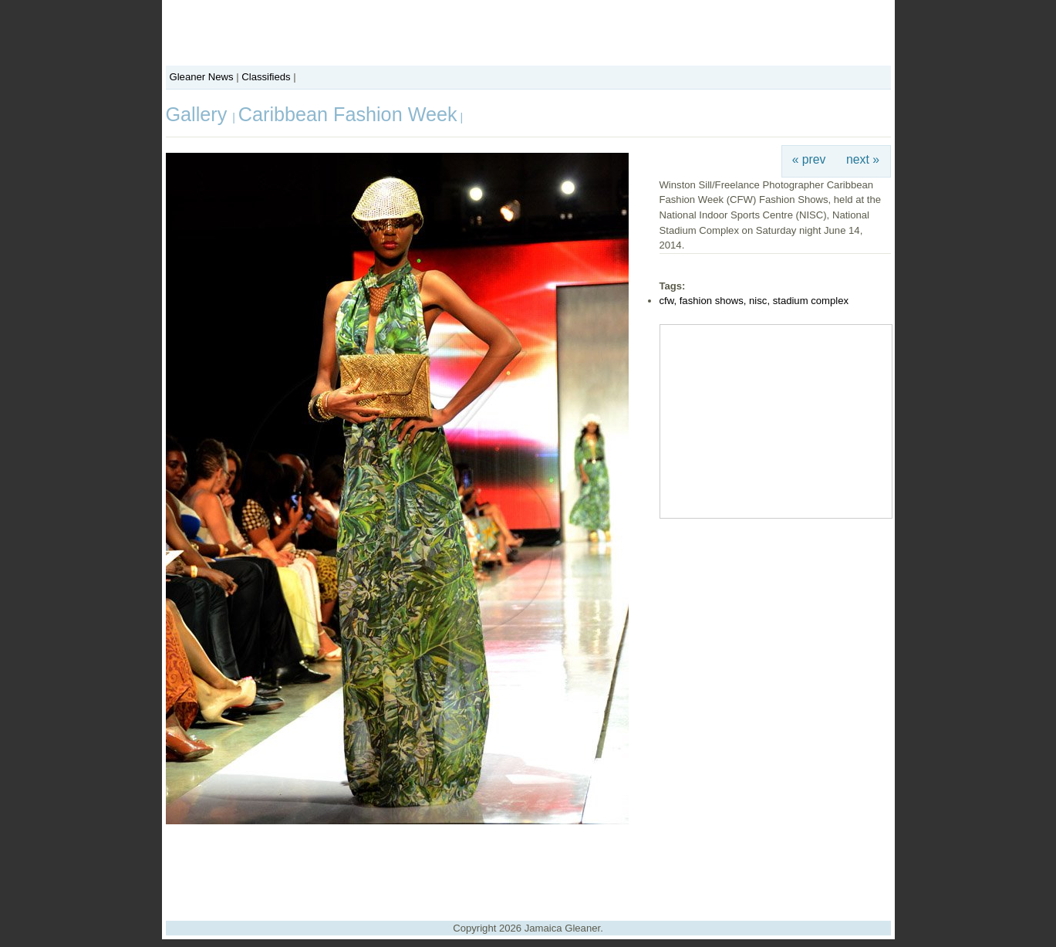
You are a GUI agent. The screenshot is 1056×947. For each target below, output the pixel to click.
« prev (809, 159)
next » (862, 159)
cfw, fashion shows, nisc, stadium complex (754, 300)
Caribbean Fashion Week (347, 114)
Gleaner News (202, 77)
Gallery (199, 114)
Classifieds (265, 77)
